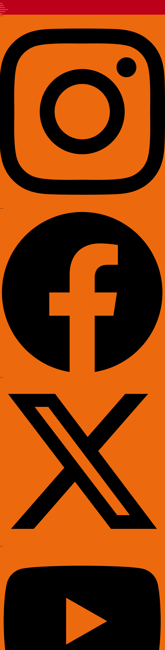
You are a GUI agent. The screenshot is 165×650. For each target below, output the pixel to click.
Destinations (2, 11)
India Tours (2, 7)
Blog (1, 13)
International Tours (4, 9)
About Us (2, 5)
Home (1, 3)
